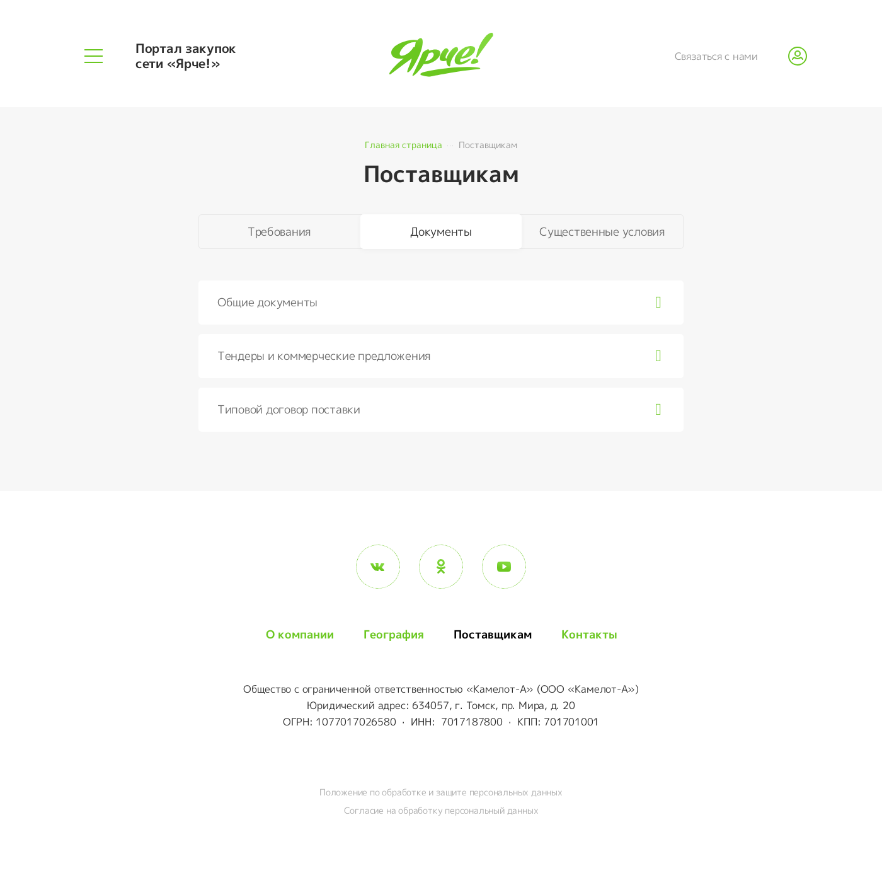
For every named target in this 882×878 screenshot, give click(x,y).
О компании (300, 634)
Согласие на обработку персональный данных (441, 810)
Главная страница (403, 145)
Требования (279, 232)
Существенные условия (602, 232)
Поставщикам (493, 634)
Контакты (589, 634)
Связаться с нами (716, 56)
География (394, 634)
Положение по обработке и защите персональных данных (441, 792)
